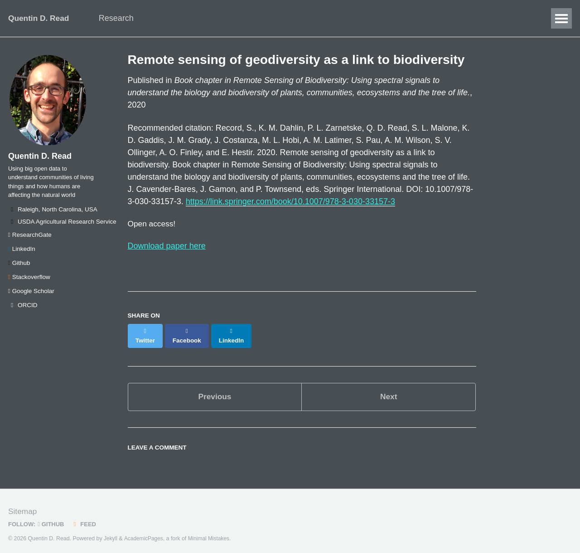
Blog (309, 18)
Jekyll (111, 532)
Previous (215, 389)
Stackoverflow (29, 282)
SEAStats (379, 18)
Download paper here (167, 246)
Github (19, 268)
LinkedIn (21, 254)
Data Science (179, 18)
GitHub (52, 518)
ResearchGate (30, 240)
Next (388, 389)
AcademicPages (144, 532)
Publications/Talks (252, 18)
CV (339, 18)
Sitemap (23, 505)
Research (121, 18)
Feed (86, 518)
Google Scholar (31, 297)
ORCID (23, 311)
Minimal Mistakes (211, 532)
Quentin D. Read (40, 18)
